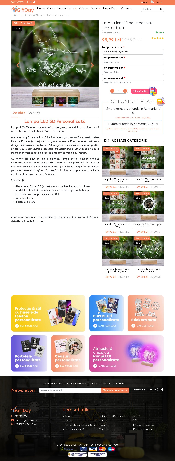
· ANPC (136, 416)
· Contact (102, 429)
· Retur (101, 425)
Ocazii (95, 8)
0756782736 (18, 2)
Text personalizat (112, 58)
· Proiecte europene (142, 429)
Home (41, 8)
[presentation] (17, 65)
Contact (126, 8)
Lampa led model (112, 47)
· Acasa (67, 416)
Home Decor (110, 8)
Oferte (83, 8)
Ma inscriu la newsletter (115, 390)
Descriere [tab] (19, 113)
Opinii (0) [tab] (34, 112)
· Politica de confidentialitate (79, 425)
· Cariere (102, 420)
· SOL (135, 420)
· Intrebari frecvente (143, 425)
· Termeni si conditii (73, 429)
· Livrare (67, 420)
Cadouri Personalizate (62, 8)
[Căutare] (161, 9)
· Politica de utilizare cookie (112, 416)
